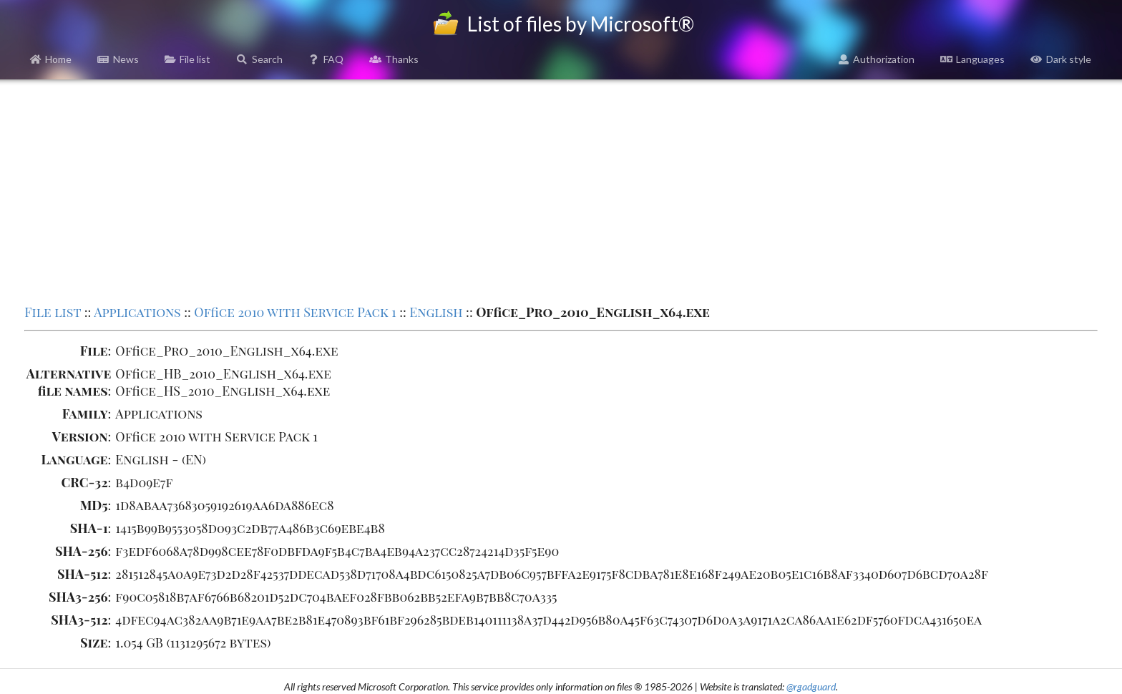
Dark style (1060, 59)
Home (51, 59)
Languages (972, 59)
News (118, 59)
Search (259, 59)
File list (188, 59)
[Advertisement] (561, 190)
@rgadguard (811, 686)
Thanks (394, 59)
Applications (137, 312)
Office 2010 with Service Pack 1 (295, 312)
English (435, 312)
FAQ (326, 59)
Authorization (876, 59)
